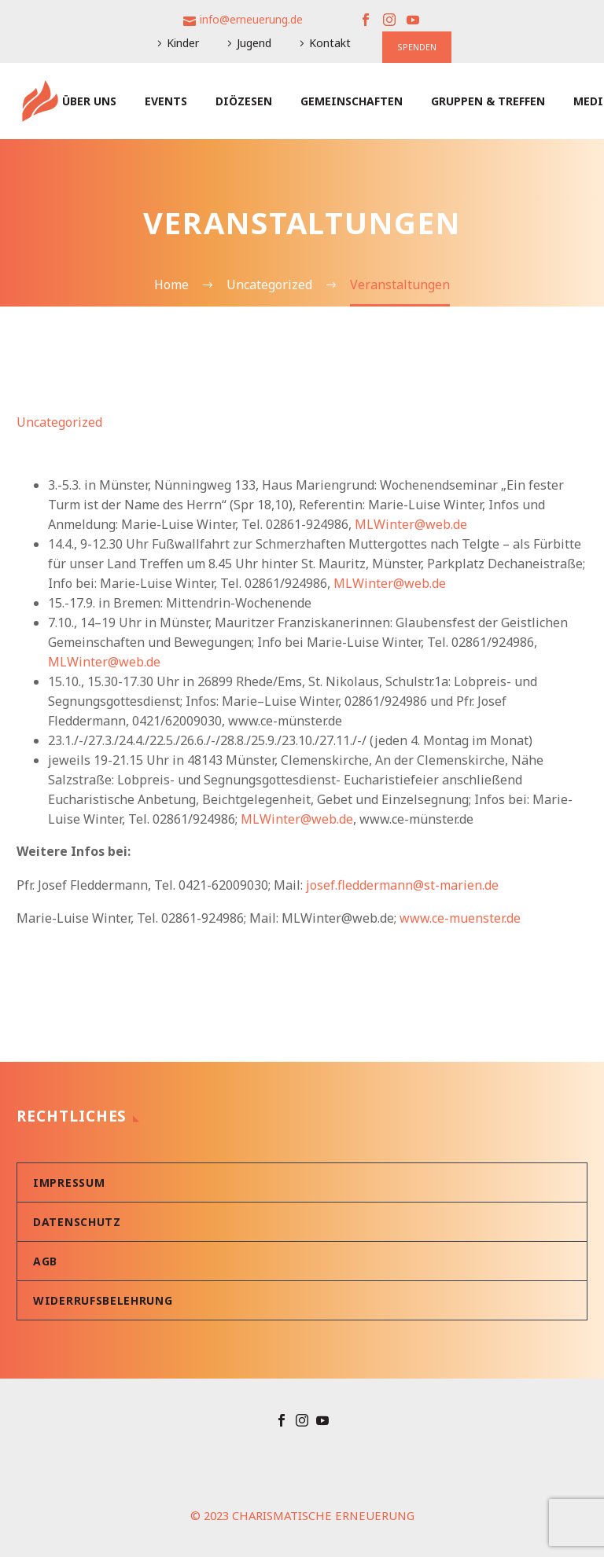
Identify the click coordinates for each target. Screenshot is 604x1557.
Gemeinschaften (351, 101)
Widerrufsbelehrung (103, 1300)
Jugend (254, 42)
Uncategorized (59, 422)
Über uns (89, 101)
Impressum (69, 1182)
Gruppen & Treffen (488, 101)
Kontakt (330, 42)
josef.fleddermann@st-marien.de (402, 885)
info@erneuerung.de (251, 19)
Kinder (183, 42)
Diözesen (243, 101)
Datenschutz (77, 1221)
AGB (45, 1261)
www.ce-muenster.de (460, 918)
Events (166, 101)
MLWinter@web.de (411, 524)
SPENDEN (416, 47)
